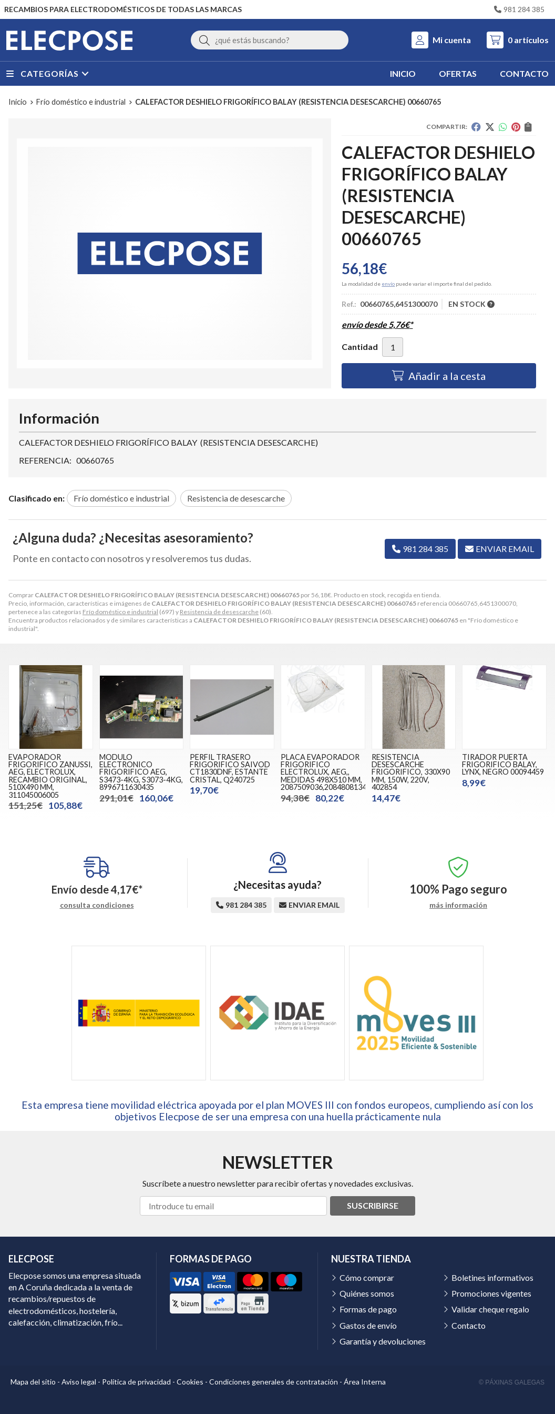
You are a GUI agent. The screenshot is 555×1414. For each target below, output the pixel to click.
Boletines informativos (492, 1277)
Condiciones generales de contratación (273, 1381)
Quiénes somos (367, 1293)
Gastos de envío (368, 1325)
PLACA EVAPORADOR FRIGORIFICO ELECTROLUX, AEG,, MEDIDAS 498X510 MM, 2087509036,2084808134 (323, 772)
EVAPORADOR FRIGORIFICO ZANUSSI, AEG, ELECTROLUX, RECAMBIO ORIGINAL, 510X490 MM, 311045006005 (50, 776)
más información (458, 905)
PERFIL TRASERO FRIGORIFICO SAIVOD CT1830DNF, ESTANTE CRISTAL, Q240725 (230, 768)
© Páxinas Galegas (511, 1382)
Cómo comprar (367, 1277)
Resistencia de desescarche (219, 612)
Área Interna (365, 1381)
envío (388, 283)
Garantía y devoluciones (383, 1341)
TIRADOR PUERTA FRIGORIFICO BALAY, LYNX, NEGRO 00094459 (503, 765)
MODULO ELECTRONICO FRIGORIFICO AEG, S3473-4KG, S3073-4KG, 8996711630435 (141, 772)
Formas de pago (368, 1309)
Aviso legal (78, 1381)
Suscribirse (372, 1205)
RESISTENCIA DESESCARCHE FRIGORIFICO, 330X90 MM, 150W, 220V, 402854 (411, 772)
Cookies (190, 1381)
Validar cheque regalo (490, 1309)
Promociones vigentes (491, 1293)
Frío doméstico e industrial (120, 612)
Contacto (468, 1325)
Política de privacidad (136, 1381)
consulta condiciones (97, 905)
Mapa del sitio (33, 1381)
